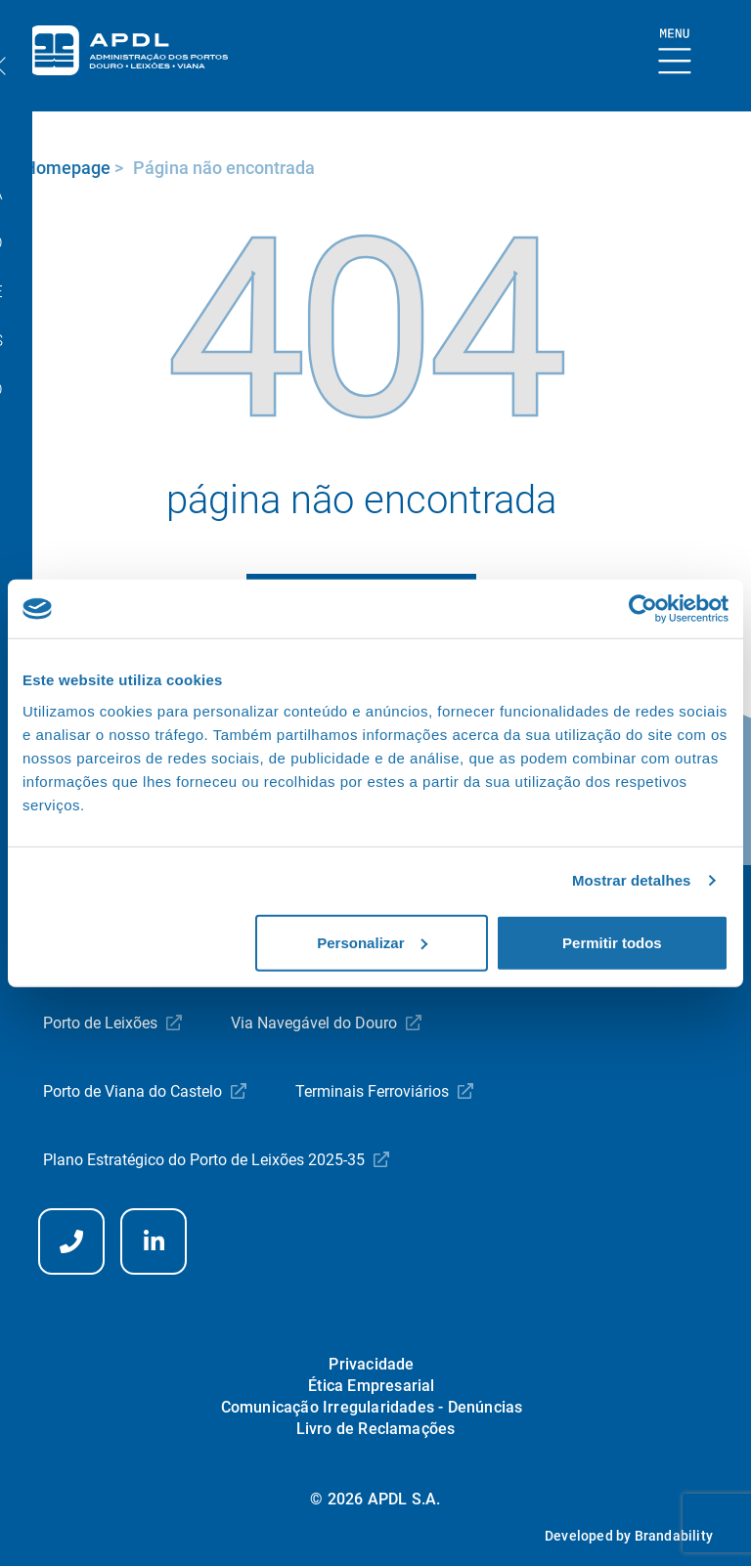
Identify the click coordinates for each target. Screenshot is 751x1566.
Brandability (674, 1536)
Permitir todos (612, 942)
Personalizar (372, 942)
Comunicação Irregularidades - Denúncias (372, 1407)
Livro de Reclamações (376, 1428)
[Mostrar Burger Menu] (675, 52)
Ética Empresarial (371, 1385)
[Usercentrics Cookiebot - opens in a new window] (643, 609)
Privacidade (371, 1364)
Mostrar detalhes (631, 880)
